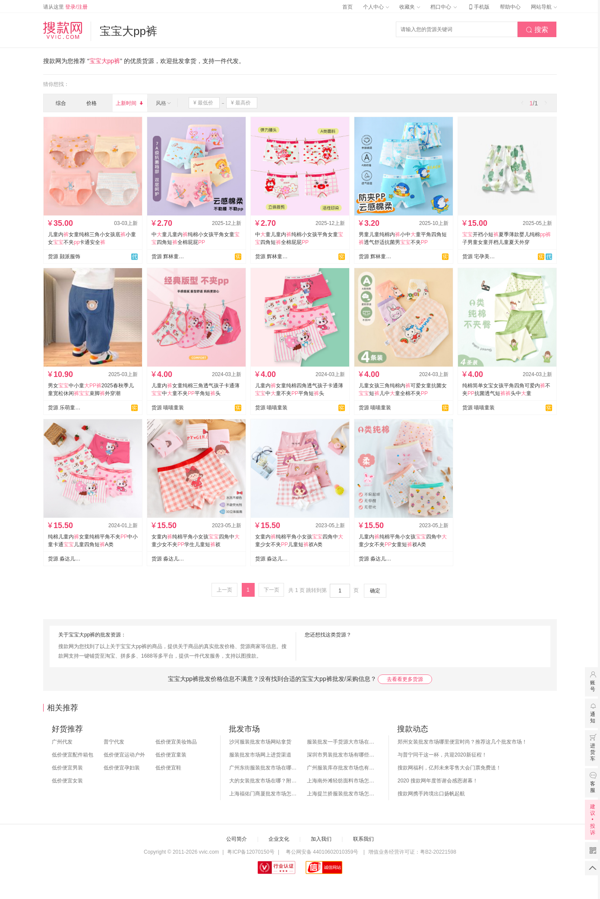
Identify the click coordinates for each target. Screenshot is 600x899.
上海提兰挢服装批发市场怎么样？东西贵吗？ (341, 794)
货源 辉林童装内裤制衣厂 (168, 256)
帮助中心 (510, 7)
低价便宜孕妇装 (122, 768)
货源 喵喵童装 (168, 408)
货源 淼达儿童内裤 (64, 559)
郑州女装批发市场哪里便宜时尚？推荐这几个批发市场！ (462, 742)
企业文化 (278, 839)
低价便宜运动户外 (124, 755)
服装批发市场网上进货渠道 (260, 755)
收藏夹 (409, 7)
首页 (347, 7)
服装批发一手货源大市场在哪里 (341, 742)
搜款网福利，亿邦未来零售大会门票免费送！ (449, 768)
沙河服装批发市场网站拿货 (260, 742)
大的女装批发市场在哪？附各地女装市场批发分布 (263, 781)
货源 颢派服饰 (64, 256)
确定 (375, 591)
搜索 (537, 30)
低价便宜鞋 (168, 768)
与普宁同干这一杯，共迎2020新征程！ (442, 755)
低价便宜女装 (67, 781)
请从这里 (65, 7)
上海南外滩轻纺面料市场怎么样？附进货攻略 (341, 781)
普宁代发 (114, 742)
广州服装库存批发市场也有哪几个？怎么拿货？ (341, 768)
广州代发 (62, 742)
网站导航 (544, 7)
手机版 (478, 7)
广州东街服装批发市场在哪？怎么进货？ (263, 768)
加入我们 (321, 839)
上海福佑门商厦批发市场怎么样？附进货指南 (263, 794)
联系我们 (363, 839)
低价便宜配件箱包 (72, 755)
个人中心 (376, 7)
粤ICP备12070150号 (250, 852)
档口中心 (443, 7)
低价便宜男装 (67, 768)
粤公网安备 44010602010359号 (322, 852)
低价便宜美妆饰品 (176, 742)
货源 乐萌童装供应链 (64, 408)
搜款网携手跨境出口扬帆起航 (431, 794)
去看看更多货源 (405, 679)
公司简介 (236, 839)
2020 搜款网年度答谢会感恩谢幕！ (438, 781)
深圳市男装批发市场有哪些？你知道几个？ (341, 755)
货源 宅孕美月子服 (478, 256)
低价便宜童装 (170, 755)
